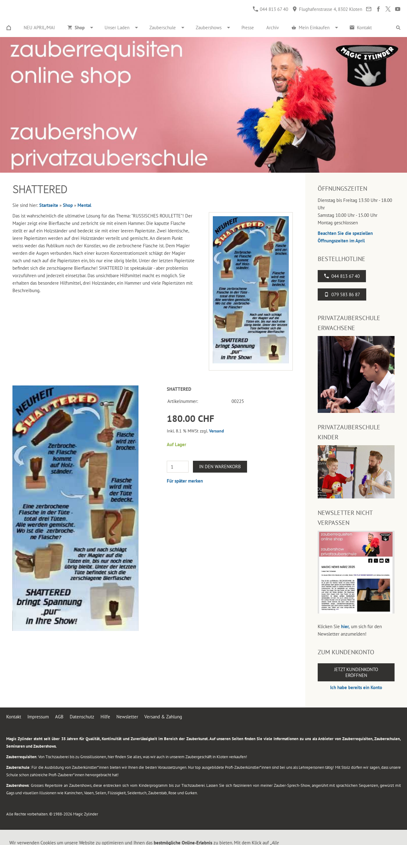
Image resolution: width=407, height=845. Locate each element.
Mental (84, 205)
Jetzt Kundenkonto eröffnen (356, 672)
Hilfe (105, 717)
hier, (345, 626)
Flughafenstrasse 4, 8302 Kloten (327, 9)
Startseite (48, 205)
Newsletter (127, 717)
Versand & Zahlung (163, 717)
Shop (68, 205)
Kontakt (13, 717)
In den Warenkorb (220, 466)
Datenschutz (82, 717)
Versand (216, 431)
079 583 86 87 (342, 294)
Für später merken (185, 481)
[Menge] (178, 467)
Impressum (38, 717)
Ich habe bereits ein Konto (356, 687)
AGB (59, 717)
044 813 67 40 (270, 9)
